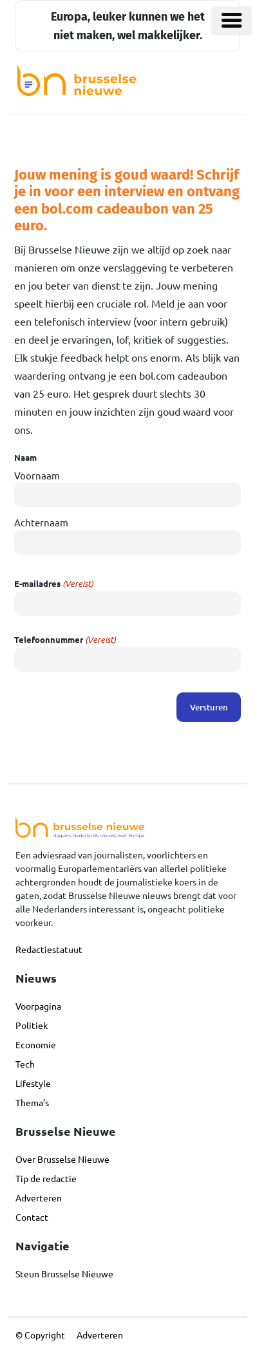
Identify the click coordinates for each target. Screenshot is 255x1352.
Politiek (31, 1025)
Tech (25, 1064)
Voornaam (37, 475)
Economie (35, 1044)
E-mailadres (53, 583)
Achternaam (41, 522)
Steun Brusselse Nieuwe (64, 1273)
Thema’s (32, 1102)
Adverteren (38, 1197)
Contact (31, 1217)
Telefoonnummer (65, 639)
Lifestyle (33, 1083)
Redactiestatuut (48, 949)
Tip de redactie (46, 1178)
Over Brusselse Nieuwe (62, 1159)
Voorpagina (38, 1006)
